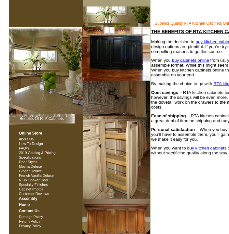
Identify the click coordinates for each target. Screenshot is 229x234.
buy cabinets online (190, 60)
